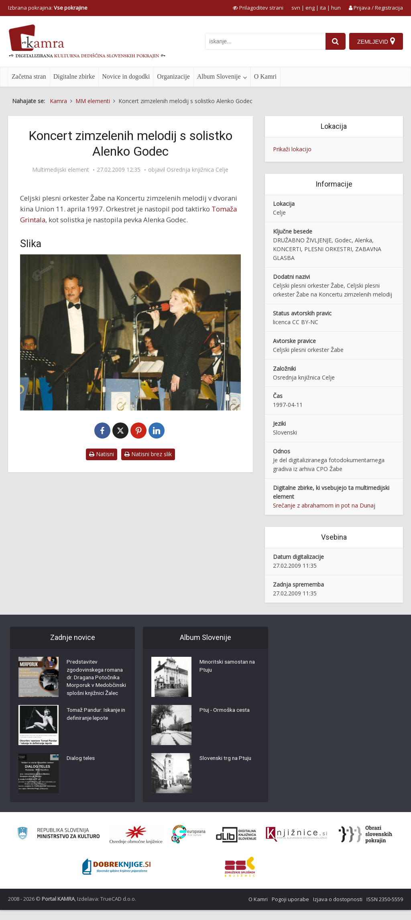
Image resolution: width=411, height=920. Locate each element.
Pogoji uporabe (290, 909)
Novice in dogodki (126, 76)
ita (323, 7)
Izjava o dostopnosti (337, 909)
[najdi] (335, 41)
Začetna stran (29, 76)
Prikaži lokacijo (292, 149)
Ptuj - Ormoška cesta (225, 711)
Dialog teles (81, 769)
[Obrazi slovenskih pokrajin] (365, 845)
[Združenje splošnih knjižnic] (240, 877)
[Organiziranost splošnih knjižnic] (136, 845)
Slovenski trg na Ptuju (226, 759)
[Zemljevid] (376, 41)
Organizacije (173, 76)
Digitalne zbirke (74, 76)
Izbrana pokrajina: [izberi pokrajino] (47, 7)
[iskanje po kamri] (265, 41)
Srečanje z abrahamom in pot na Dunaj (324, 505)
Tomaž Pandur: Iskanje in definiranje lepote (95, 725)
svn (295, 7)
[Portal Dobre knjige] (116, 877)
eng (310, 7)
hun (336, 7)
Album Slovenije (219, 76)
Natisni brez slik (148, 454)
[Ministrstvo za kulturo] (58, 844)
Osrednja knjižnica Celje (197, 169)
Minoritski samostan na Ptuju (228, 667)
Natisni (101, 454)
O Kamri (265, 76)
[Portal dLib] (236, 845)
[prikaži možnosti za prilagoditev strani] (258, 7)
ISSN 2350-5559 (384, 909)
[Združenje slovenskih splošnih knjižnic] (296, 845)
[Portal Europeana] (188, 844)
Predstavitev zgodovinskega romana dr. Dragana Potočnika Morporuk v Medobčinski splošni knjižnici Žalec (96, 683)
